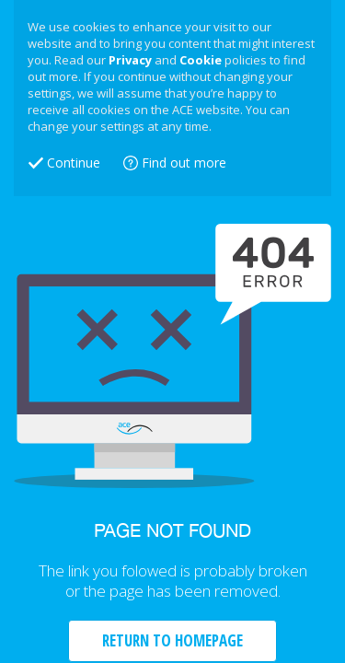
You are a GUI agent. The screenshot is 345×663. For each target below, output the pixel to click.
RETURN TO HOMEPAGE (172, 640)
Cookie (200, 60)
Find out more (184, 162)
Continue (73, 162)
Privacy (130, 60)
